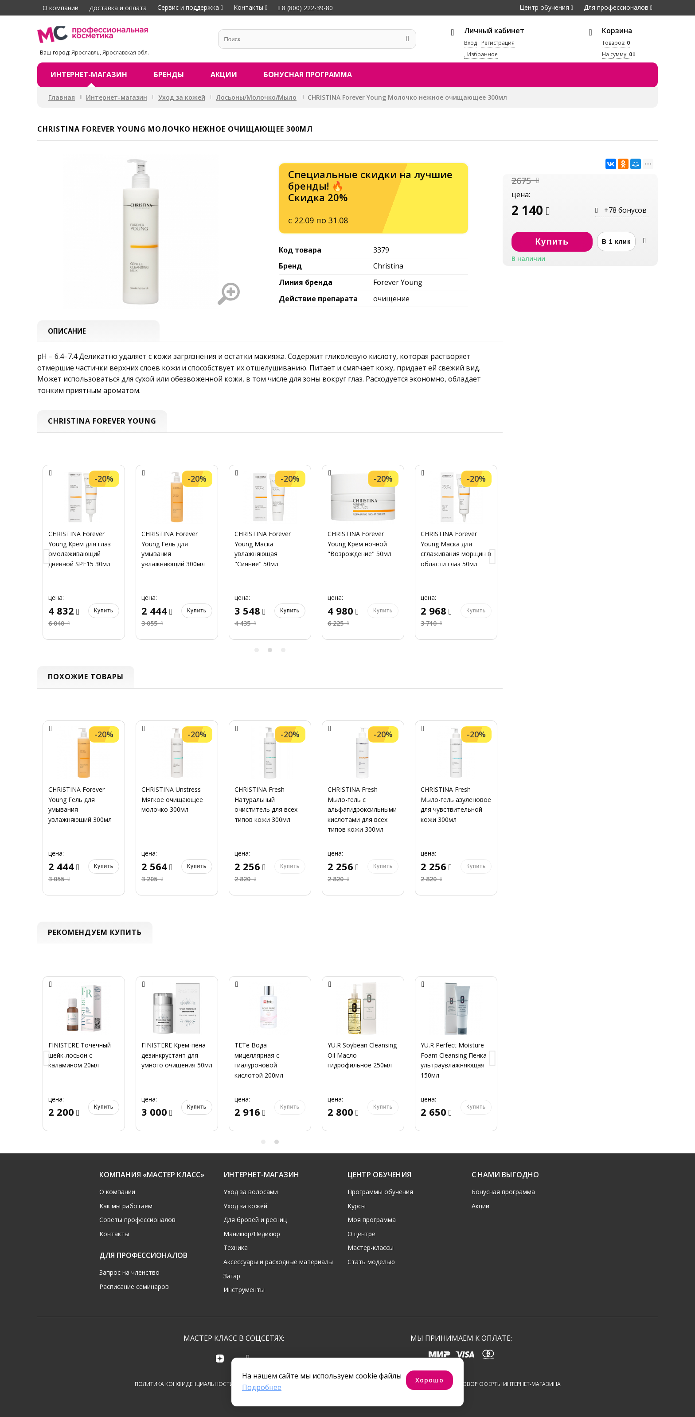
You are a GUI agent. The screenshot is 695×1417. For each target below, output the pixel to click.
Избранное (481, 54)
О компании (60, 8)
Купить (103, 611)
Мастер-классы (371, 1247)
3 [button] (283, 650)
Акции (224, 74)
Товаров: (616, 43)
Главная (61, 97)
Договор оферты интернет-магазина (506, 1384)
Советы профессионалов (137, 1219)
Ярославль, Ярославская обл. (110, 52)
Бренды (169, 74)
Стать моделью (371, 1261)
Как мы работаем (125, 1205)
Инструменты (244, 1289)
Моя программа (372, 1219)
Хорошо (429, 1380)
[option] (83, 558)
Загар (231, 1275)
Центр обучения (544, 7)
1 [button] (256, 650)
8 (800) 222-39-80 (305, 8)
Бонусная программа (308, 74)
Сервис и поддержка (188, 7)
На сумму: (617, 54)
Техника (235, 1247)
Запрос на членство (129, 1272)
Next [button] (492, 558)
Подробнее (261, 1387)
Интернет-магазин (89, 74)
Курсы (357, 1205)
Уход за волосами (250, 1191)
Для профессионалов (616, 7)
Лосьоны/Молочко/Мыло (256, 97)
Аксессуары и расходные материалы (278, 1261)
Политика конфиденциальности (184, 1384)
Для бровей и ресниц (255, 1219)
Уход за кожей (181, 97)
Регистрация (498, 43)
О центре (361, 1233)
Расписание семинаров (134, 1286)
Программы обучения (380, 1191)
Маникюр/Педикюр (251, 1233)
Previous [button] (47, 558)
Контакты (248, 7)
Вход (470, 43)
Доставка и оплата (118, 8)
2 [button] (270, 650)
